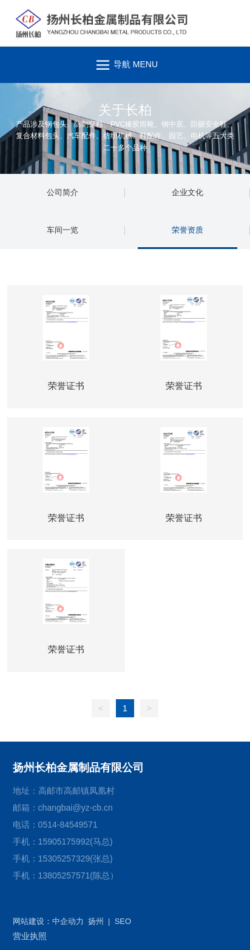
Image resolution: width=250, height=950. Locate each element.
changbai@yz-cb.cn (75, 807)
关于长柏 (125, 110)
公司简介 (62, 192)
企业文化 (187, 192)
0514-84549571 (68, 824)
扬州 (96, 921)
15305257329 (64, 858)
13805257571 (64, 875)
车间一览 (62, 229)
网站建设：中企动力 (48, 921)
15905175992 (64, 841)
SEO (123, 921)
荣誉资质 (187, 229)
